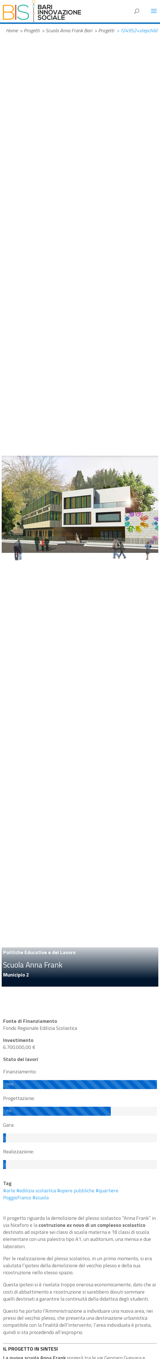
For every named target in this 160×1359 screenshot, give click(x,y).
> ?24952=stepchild (136, 30)
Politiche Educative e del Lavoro (39, 952)
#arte (9, 1190)
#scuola (40, 1197)
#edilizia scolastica (36, 1190)
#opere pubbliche (75, 1190)
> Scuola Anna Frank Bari (67, 30)
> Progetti (30, 30)
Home (12, 30)
